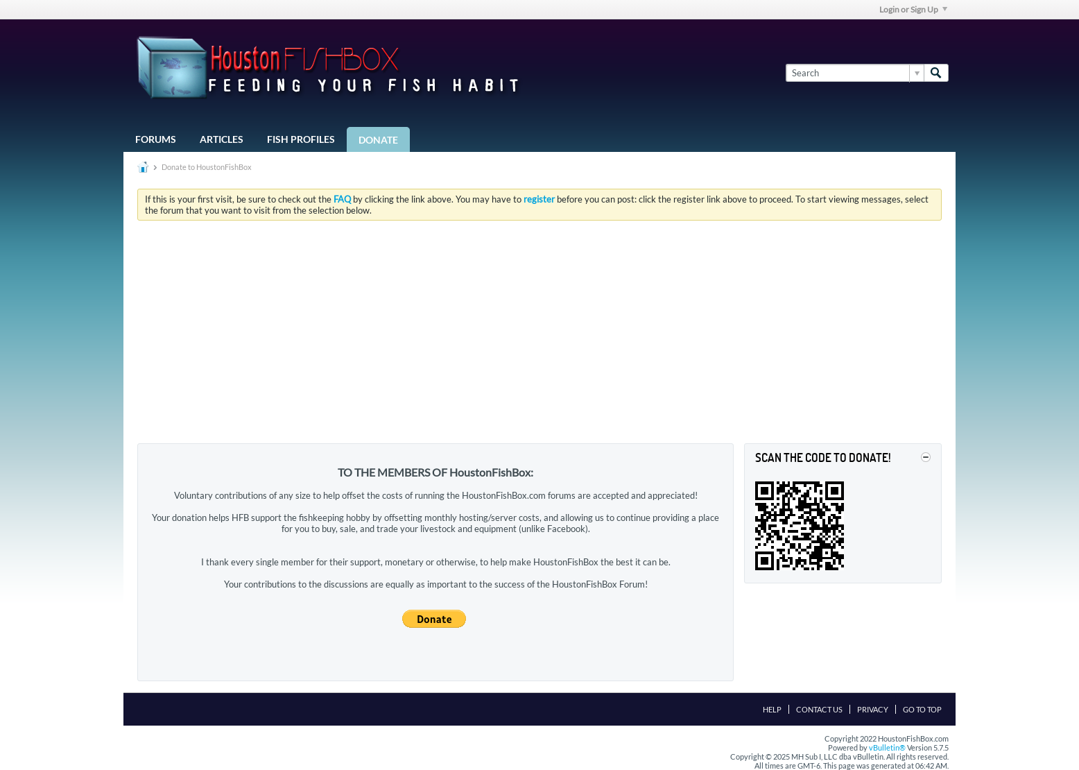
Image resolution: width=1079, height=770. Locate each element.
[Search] (855, 73)
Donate (378, 140)
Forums (155, 139)
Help (772, 709)
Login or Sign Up (913, 9)
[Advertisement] (539, 335)
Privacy (872, 709)
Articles (221, 139)
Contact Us (819, 709)
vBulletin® (887, 747)
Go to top (922, 709)
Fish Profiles (301, 139)
